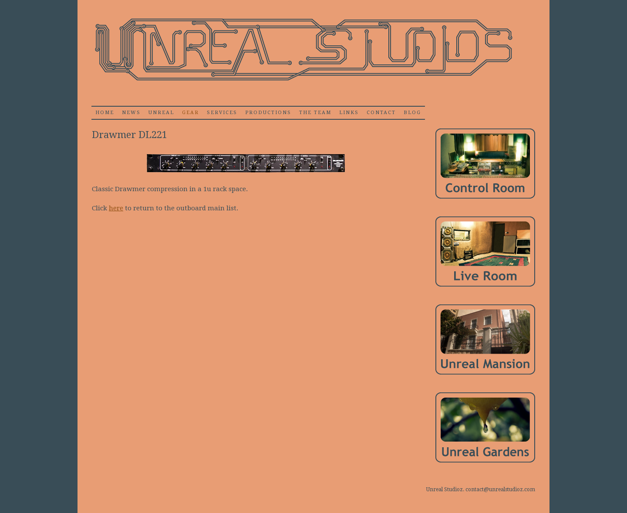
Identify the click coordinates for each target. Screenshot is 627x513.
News (131, 112)
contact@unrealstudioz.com (500, 489)
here (116, 208)
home (104, 112)
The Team (315, 112)
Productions (268, 112)
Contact (381, 112)
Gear (190, 112)
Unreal (161, 112)
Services (222, 112)
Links (349, 112)
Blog (412, 112)
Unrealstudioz (302, 49)
